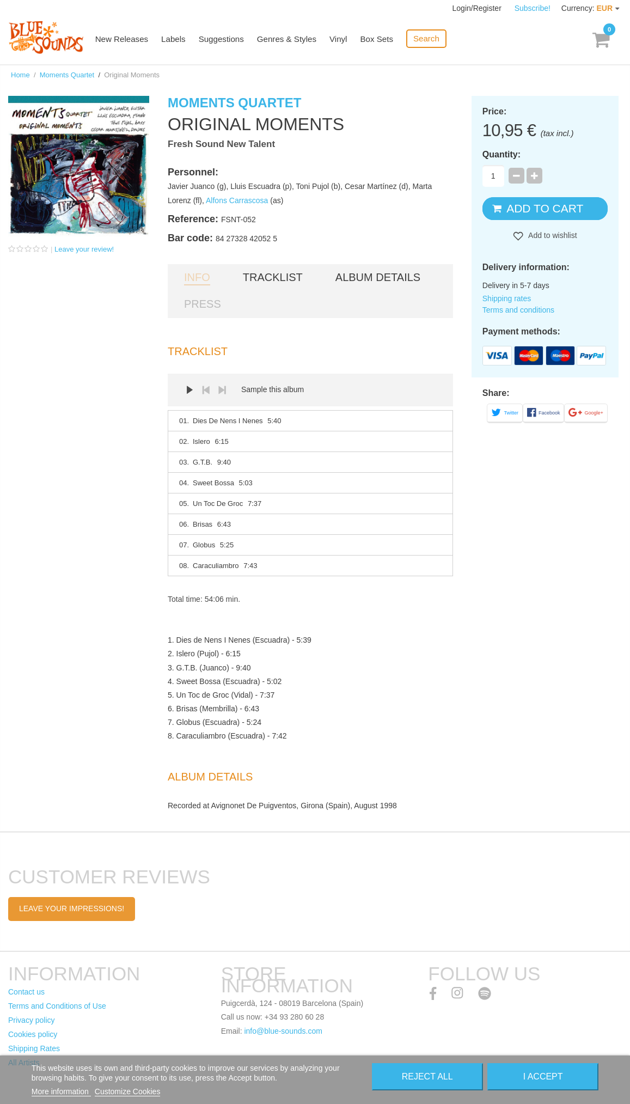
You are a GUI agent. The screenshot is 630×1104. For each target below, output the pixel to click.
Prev (206, 390)
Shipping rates (506, 298)
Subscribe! (533, 8)
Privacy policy (31, 1020)
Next (222, 390)
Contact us (26, 991)
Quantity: (501, 154)
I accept (543, 1076)
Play (189, 390)
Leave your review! (84, 249)
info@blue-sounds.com (283, 1031)
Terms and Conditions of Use (57, 1006)
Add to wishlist (552, 235)
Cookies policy (32, 1034)
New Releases (125, 39)
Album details (377, 277)
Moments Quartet (67, 75)
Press (202, 304)
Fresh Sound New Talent (221, 144)
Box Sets (379, 39)
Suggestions (224, 39)
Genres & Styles (289, 39)
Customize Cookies (128, 1091)
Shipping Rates (34, 1048)
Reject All (427, 1076)
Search (428, 38)
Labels (177, 39)
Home (20, 75)
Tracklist (273, 277)
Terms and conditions (518, 310)
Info (197, 277)
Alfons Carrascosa (237, 200)
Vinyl (341, 39)
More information (61, 1091)
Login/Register (478, 8)
